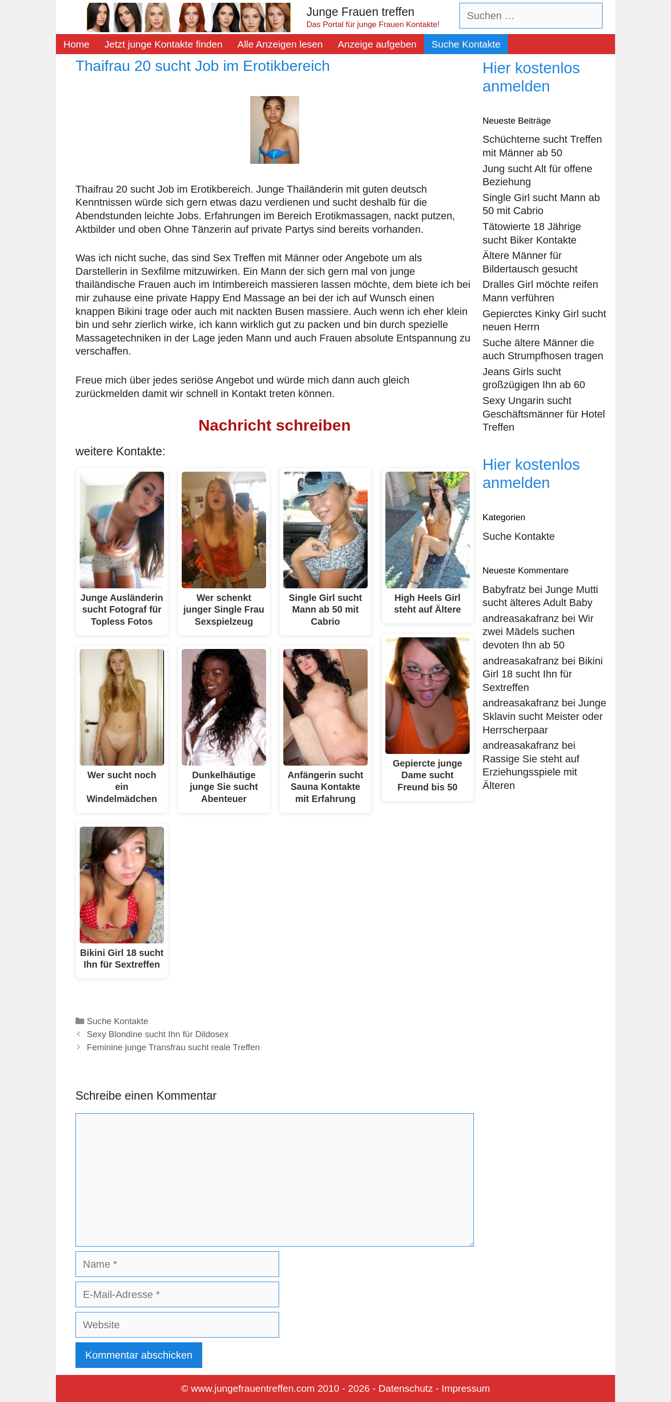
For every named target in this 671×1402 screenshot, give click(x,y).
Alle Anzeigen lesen (279, 44)
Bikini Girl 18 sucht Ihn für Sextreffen (543, 674)
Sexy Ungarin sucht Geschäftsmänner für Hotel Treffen (544, 414)
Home (76, 44)
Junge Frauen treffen (361, 11)
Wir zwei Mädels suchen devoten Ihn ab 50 (538, 632)
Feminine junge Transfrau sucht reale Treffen (173, 1047)
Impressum (466, 1388)
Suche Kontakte (465, 44)
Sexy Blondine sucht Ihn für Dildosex (157, 1034)
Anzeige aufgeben (377, 44)
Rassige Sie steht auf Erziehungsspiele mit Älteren (531, 772)
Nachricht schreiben (275, 425)
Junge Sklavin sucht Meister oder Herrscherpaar (544, 716)
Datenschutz (405, 1388)
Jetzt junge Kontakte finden (163, 44)
